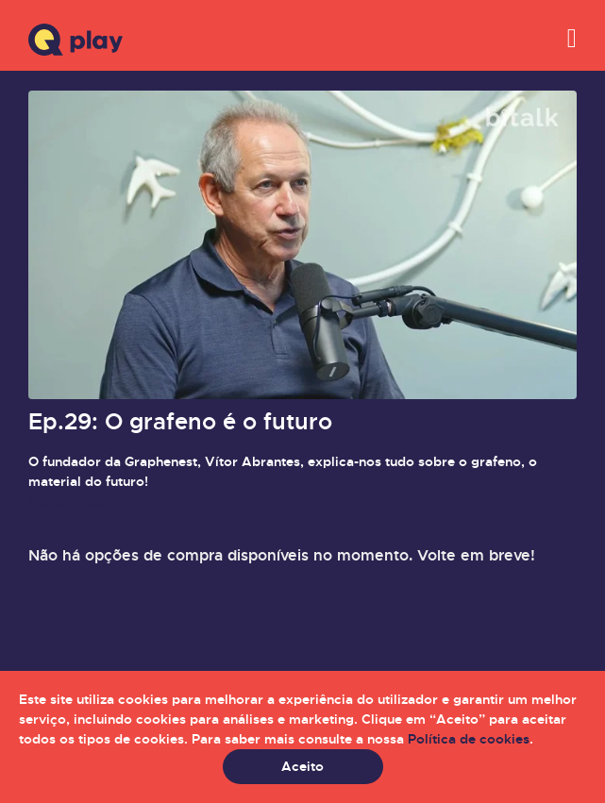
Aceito (302, 766)
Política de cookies (468, 738)
